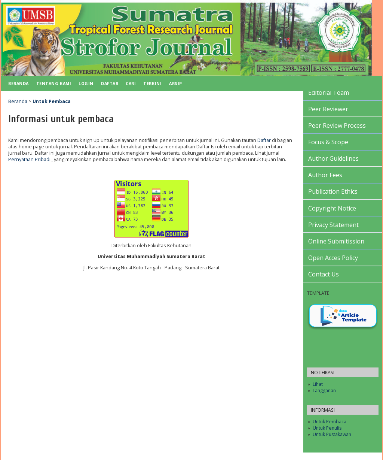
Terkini (152, 83)
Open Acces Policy (333, 258)
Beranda (18, 83)
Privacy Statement (333, 225)
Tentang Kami (53, 83)
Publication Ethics (333, 191)
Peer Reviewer (328, 109)
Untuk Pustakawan (332, 434)
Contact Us (323, 274)
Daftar (109, 83)
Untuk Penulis (327, 428)
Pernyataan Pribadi (30, 159)
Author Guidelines (333, 158)
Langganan (324, 390)
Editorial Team (328, 92)
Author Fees (325, 175)
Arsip (175, 83)
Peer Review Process (337, 125)
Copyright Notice (332, 208)
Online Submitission (336, 241)
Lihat (318, 384)
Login (86, 83)
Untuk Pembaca (329, 421)
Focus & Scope (328, 142)
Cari (131, 83)
